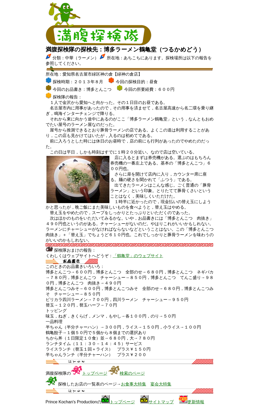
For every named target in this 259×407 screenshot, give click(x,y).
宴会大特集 (160, 384)
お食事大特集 (133, 384)
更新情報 (195, 402)
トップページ (94, 373)
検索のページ (132, 373)
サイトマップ (161, 402)
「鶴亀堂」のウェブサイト (138, 255)
